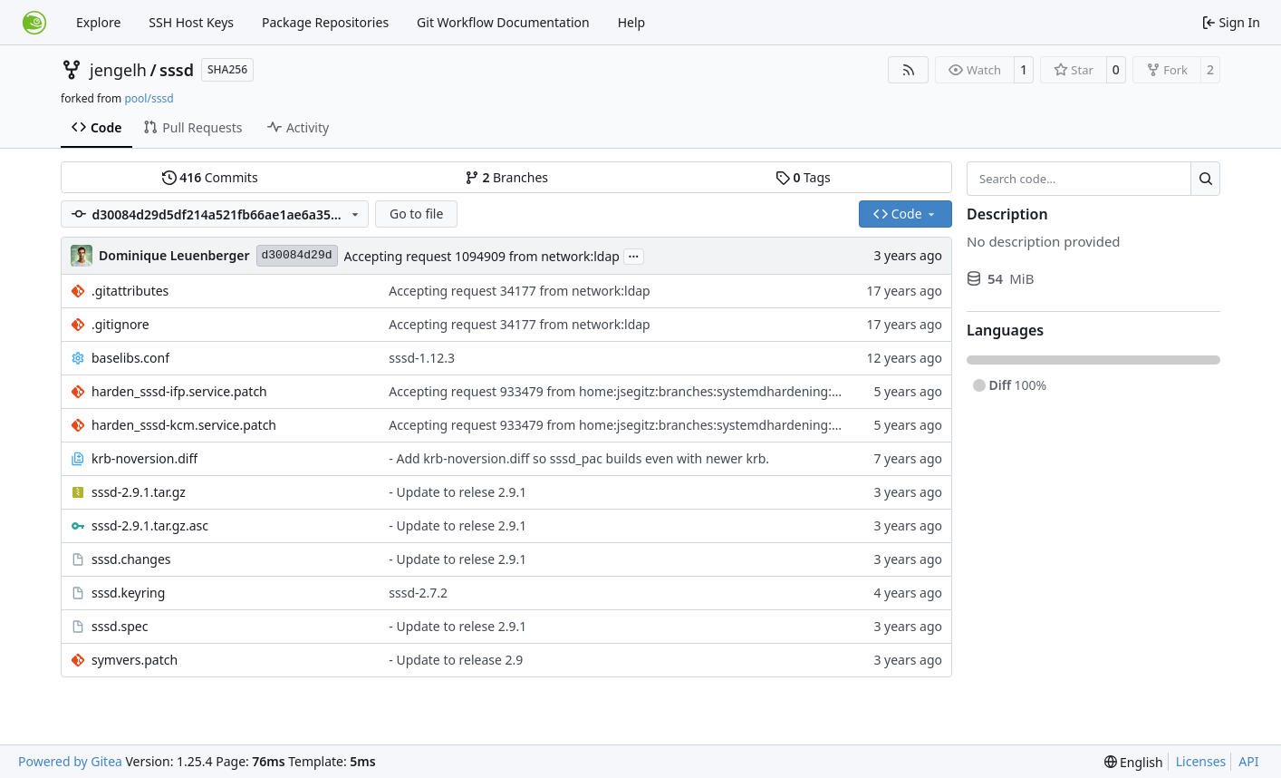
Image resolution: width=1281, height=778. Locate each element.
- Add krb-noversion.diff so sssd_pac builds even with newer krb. (579, 458)
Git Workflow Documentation (503, 22)
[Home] (34, 22)
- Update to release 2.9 (456, 659)
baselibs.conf (130, 357)
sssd (176, 70)
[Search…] (1205, 178)
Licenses (1201, 761)
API (1248, 761)
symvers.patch (135, 659)
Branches (506, 177)
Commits (210, 177)
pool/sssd (148, 98)
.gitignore (120, 324)
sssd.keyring (128, 592)
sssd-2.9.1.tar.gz (139, 492)
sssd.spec (120, 626)
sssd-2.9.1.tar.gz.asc (150, 525)
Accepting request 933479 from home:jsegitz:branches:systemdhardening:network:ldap (649, 391)
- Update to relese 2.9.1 (457, 492)
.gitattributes (130, 290)
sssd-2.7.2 (418, 592)
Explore (98, 22)
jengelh (118, 70)
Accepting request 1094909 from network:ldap (482, 256)
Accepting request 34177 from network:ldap (519, 290)
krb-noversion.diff (144, 458)
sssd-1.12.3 (422, 357)
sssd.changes (131, 559)
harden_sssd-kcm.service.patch (184, 424)
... (634, 254)
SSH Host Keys (191, 22)
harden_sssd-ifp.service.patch (179, 391)
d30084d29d (297, 255)
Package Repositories (325, 22)
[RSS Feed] (908, 69)
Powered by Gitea (70, 761)
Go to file (416, 213)
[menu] (1133, 762)
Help (632, 22)
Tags (803, 177)
